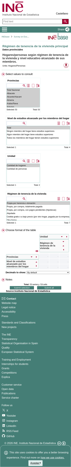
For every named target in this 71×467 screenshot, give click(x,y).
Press (5, 316)
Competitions (9, 372)
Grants (5, 368)
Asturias (23, 107)
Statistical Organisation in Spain (20, 343)
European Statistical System (18, 352)
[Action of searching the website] (65, 21)
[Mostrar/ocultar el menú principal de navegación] (5, 29)
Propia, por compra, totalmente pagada (38, 206)
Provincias (13, 80)
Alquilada (38, 213)
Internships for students (15, 364)
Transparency (9, 339)
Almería (23, 100)
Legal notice (8, 307)
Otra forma (38, 220)
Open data (8, 389)
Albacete (23, 93)
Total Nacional (23, 90)
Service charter (10, 397)
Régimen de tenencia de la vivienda (26, 193)
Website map (9, 303)
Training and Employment (16, 359)
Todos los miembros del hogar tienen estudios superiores (38, 138)
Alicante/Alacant (23, 96)
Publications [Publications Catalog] (8, 393)
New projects (9, 327)
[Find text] (32, 21)
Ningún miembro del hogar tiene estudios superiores (38, 131)
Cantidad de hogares (23, 165)
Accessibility (9, 311)
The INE (6, 334)
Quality (6, 347)
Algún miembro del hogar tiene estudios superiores (38, 134)
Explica (6, 377)
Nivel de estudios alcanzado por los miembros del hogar (38, 118)
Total (38, 127)
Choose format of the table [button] (21, 230)
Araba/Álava (23, 103)
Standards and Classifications (19, 322)
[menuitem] (35, 149)
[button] (62, 29)
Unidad (11, 156)
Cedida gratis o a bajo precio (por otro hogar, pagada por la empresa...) (38, 216)
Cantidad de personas (23, 168)
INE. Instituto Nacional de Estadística (34, 443)
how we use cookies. (52, 457)
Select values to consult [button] (19, 74)
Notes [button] (9, 279)
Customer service (12, 384)
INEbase (5, 36)
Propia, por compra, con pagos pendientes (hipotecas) (38, 210)
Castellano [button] (62, 13)
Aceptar (35, 463)
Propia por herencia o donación (38, 203)
